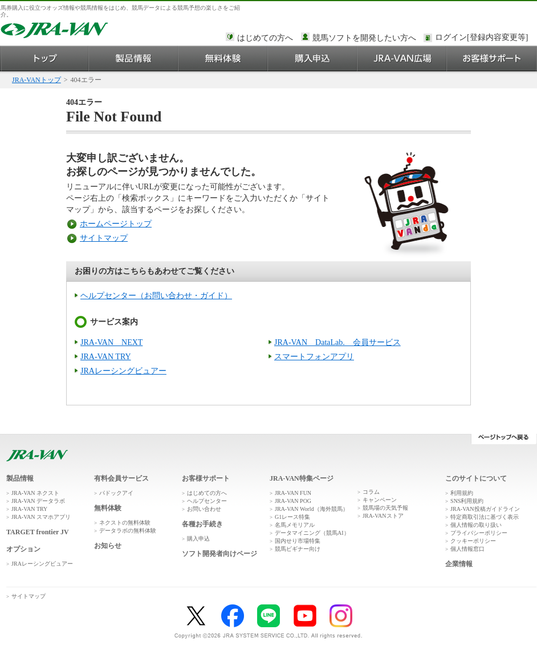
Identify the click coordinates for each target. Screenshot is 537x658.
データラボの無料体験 (127, 530)
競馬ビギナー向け (297, 549)
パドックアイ (116, 493)
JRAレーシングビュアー (123, 371)
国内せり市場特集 (297, 541)
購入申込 (312, 58)
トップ (45, 58)
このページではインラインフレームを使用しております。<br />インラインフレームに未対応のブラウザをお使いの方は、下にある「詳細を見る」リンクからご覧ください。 (483, 38)
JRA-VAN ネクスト (35, 493)
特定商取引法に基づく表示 (484, 517)
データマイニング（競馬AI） (312, 533)
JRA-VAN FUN (293, 493)
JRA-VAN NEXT (111, 342)
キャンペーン (380, 500)
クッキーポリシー (473, 541)
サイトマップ (104, 238)
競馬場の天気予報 (385, 508)
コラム (371, 492)
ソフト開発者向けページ (219, 554)
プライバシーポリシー (478, 533)
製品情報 (133, 58)
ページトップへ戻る (503, 439)
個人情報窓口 (467, 549)
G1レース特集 (292, 517)
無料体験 (223, 58)
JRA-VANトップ (36, 80)
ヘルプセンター (207, 501)
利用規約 (461, 493)
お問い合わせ (204, 509)
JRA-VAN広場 (402, 58)
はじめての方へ (265, 38)
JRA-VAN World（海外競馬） (311, 509)
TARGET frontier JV (37, 532)
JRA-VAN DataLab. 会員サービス (337, 342)
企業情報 (459, 564)
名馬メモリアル (295, 525)
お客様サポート (491, 58)
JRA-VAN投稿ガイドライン (485, 509)
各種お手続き (202, 524)
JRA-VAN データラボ (38, 501)
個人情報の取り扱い (476, 525)
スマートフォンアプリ (314, 356)
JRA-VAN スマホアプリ (41, 517)
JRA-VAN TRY (105, 356)
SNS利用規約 (466, 501)
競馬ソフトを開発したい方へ (364, 38)
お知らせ (107, 546)
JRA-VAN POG (293, 501)
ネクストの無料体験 (124, 522)
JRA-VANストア (383, 516)
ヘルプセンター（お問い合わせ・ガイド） (156, 295)
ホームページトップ (116, 224)
